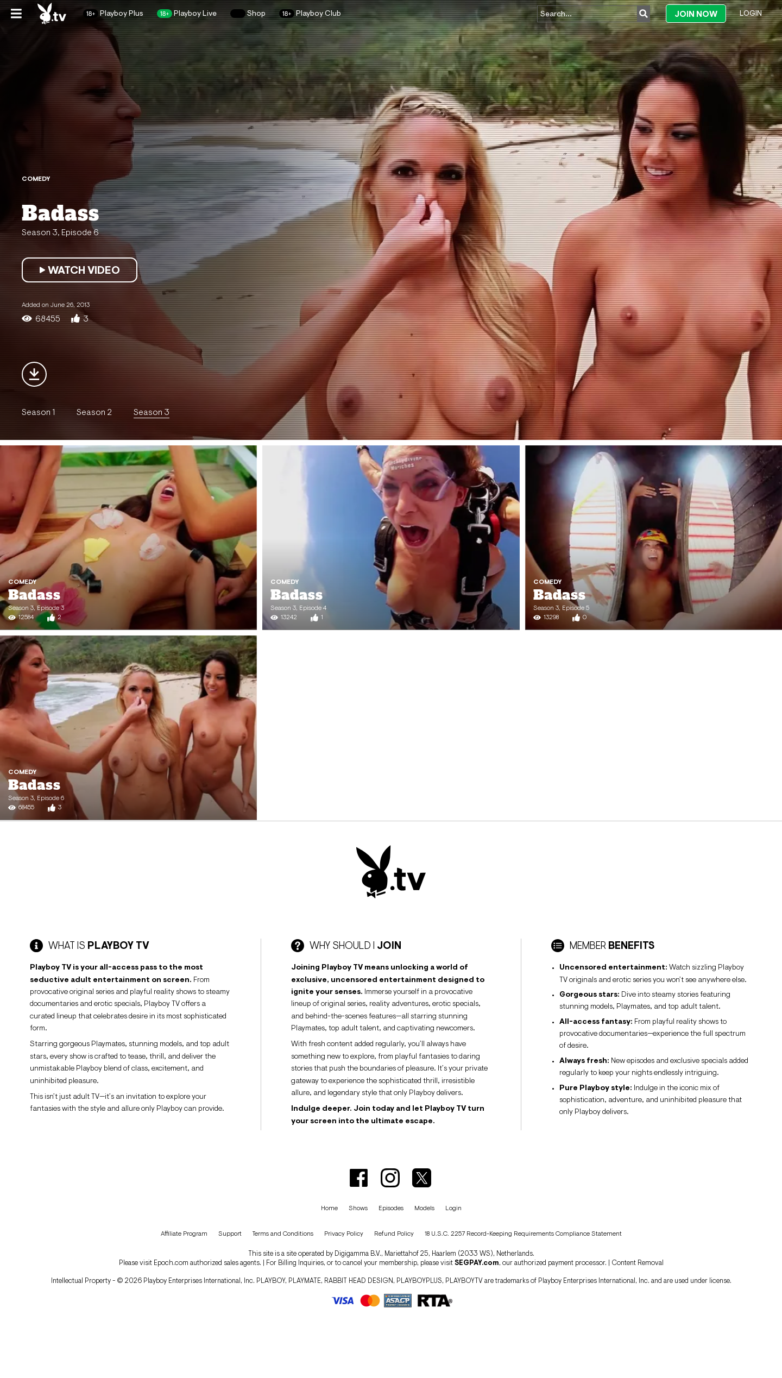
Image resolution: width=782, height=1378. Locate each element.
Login (751, 13)
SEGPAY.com (477, 1262)
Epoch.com (171, 1262)
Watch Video (79, 270)
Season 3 (151, 411)
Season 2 (94, 411)
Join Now (695, 14)
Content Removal (637, 1262)
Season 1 (38, 411)
